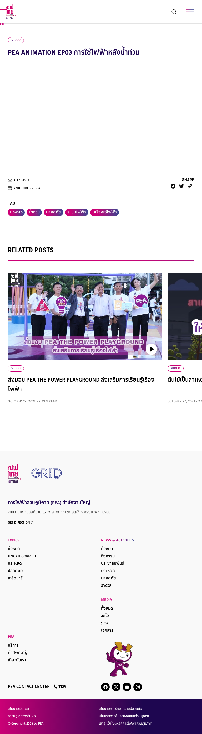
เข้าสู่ (125, 723)
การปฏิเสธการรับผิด (22, 716)
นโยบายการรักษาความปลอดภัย (120, 709)
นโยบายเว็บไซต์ (18, 709)
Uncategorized (22, 556)
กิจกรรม (108, 556)
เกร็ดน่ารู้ (15, 578)
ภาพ (105, 623)
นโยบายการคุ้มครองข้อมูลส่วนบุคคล (124, 716)
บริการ (13, 646)
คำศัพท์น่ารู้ (17, 653)
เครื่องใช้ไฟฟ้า (104, 212)
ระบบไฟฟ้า (76, 212)
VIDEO (16, 368)
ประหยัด (15, 564)
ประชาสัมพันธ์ (112, 564)
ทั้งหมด (14, 549)
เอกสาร (107, 631)
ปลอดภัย (53, 212)
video (16, 40)
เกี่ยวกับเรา (17, 660)
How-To (16, 212)
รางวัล (106, 586)
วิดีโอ (105, 616)
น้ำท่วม (34, 212)
